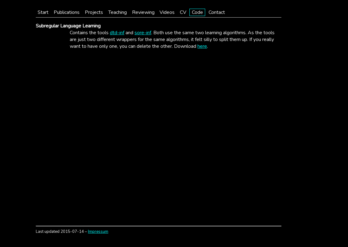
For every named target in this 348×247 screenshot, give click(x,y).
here (202, 46)
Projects (94, 12)
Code (197, 12)
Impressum (98, 231)
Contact (217, 12)
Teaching (117, 12)
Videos (167, 12)
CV (183, 12)
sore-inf (143, 32)
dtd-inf (117, 32)
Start (43, 12)
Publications (67, 12)
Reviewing (143, 12)
